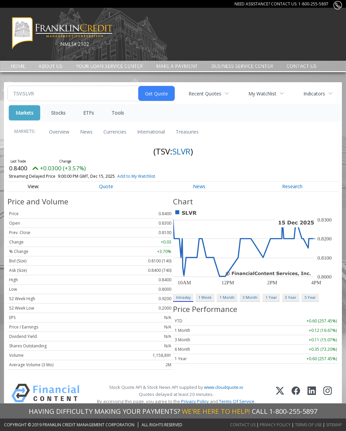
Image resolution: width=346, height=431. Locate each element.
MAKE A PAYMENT (177, 66)
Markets (24, 113)
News (86, 131)
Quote (106, 186)
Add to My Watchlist (147, 176)
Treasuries (187, 131)
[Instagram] (328, 394)
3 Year (290, 297)
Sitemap (334, 425)
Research (292, 186)
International (151, 131)
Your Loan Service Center (109, 66)
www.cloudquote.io (223, 387)
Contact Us (302, 66)
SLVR (181, 151)
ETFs (88, 113)
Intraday (183, 297)
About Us (51, 66)
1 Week (205, 297)
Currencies (114, 131)
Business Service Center (242, 66)
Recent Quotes (205, 93)
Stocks (58, 113)
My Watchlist (262, 93)
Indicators (314, 93)
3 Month (250, 297)
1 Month (227, 297)
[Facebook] (296, 394)
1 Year (271, 297)
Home (18, 66)
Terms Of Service (236, 401)
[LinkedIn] (312, 394)
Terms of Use (308, 425)
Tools (118, 113)
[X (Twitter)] (280, 394)
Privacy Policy (195, 401)
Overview (59, 131)
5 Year (310, 297)
